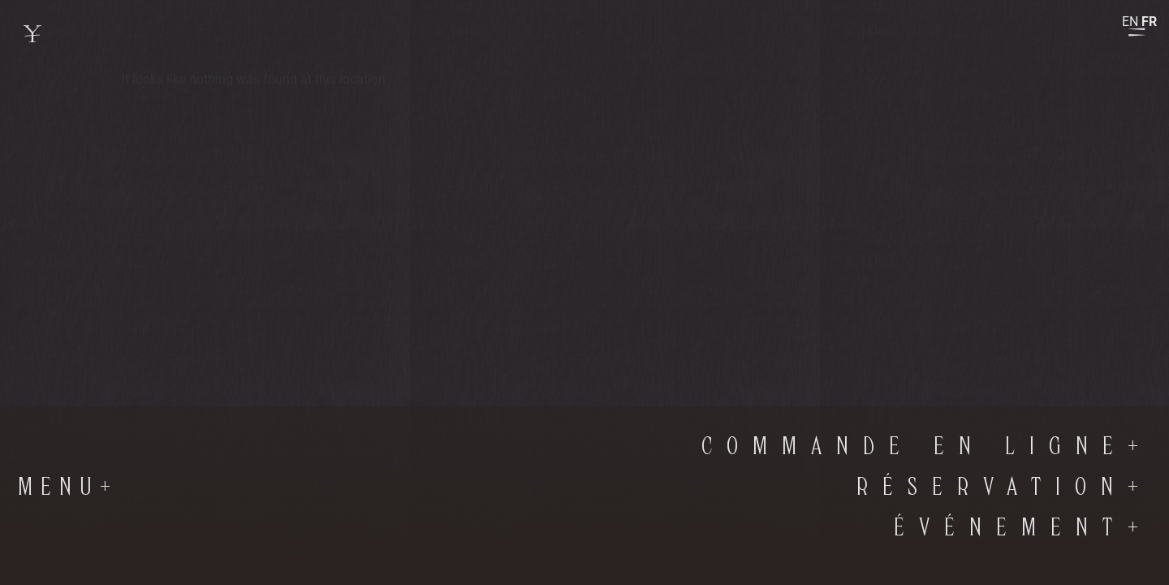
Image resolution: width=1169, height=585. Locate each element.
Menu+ (68, 487)
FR (1149, 21)
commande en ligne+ (927, 447)
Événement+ (1023, 528)
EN (1130, 21)
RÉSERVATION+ (1004, 487)
